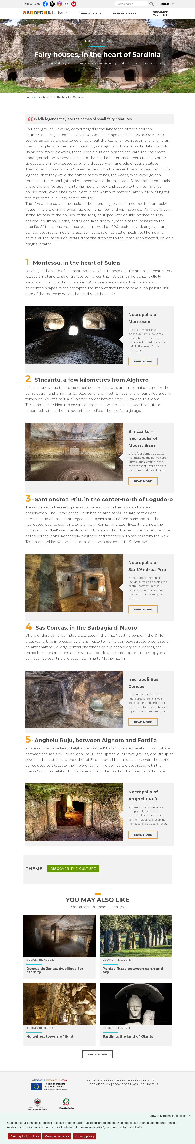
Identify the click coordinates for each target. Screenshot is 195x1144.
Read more (143, 361)
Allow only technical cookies (172, 1116)
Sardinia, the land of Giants (128, 1036)
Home (29, 97)
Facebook (45, 3)
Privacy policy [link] (85, 1136)
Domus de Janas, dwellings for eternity (54, 970)
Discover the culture (97, 41)
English (165, 4)
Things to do (90, 13)
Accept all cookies (24, 1136)
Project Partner (100, 1080)
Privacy (148, 1080)
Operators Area (128, 1080)
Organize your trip (160, 13)
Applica (151, 4)
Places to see (124, 13)
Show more (97, 1054)
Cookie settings (125, 1084)
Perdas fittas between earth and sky (133, 970)
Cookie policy (99, 1084)
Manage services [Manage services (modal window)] (57, 1136)
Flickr (66, 3)
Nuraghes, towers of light (49, 1036)
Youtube (73, 3)
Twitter (52, 3)
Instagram (59, 3)
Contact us (149, 1084)
